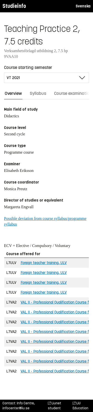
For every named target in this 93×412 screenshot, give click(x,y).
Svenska (83, 6)
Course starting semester (28, 67)
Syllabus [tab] (38, 93)
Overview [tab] (13, 93)
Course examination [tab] (73, 93)
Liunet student (54, 405)
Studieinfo (14, 6)
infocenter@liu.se (16, 408)
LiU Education (80, 405)
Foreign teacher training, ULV (44, 262)
